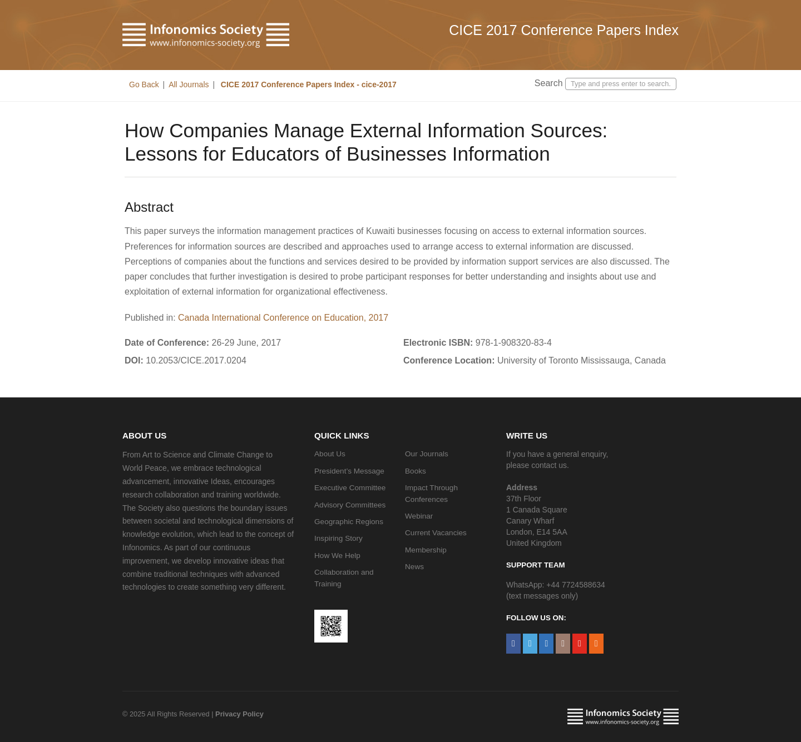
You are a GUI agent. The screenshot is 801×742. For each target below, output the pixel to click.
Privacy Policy (239, 714)
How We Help (337, 555)
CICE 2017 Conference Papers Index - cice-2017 (308, 84)
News (414, 566)
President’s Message (349, 471)
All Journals (189, 84)
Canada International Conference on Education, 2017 (283, 317)
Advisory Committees (349, 505)
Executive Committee (349, 488)
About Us (329, 454)
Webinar (419, 516)
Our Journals (426, 454)
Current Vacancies (436, 533)
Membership (426, 550)
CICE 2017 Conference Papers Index (564, 30)
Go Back (144, 84)
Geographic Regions (348, 521)
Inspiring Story (338, 538)
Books (415, 471)
